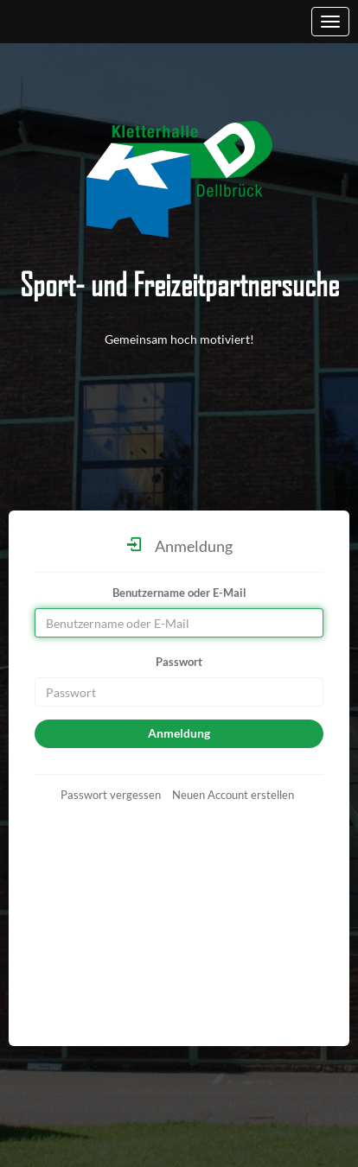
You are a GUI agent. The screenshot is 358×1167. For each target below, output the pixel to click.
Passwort (179, 662)
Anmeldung (179, 733)
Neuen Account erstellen (233, 795)
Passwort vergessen (111, 795)
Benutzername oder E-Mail (179, 592)
